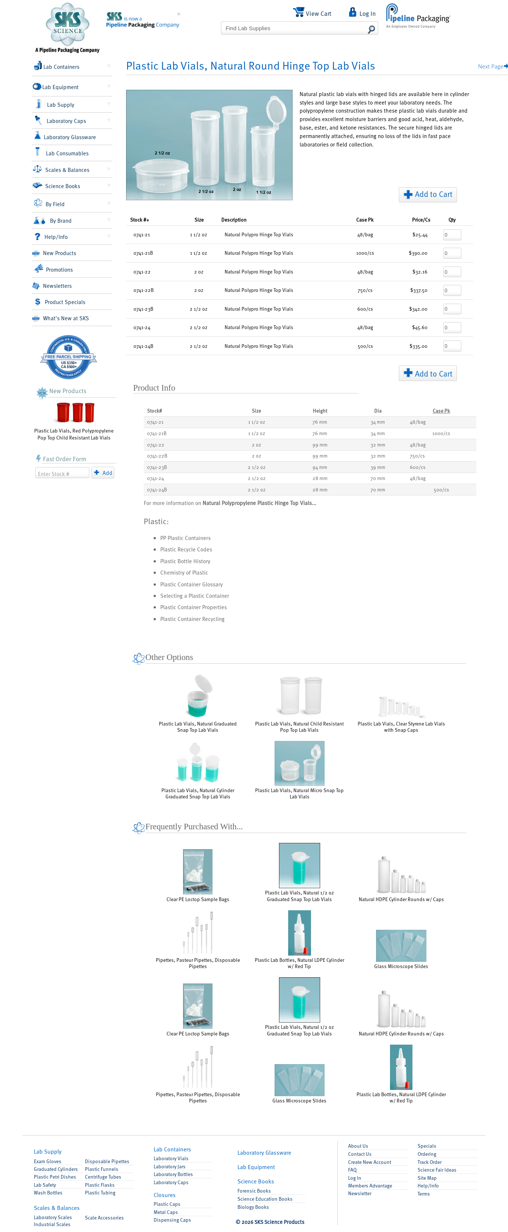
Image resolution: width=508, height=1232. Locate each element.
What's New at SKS (60, 318)
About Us (358, 1145)
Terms (424, 1193)
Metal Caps (166, 1211)
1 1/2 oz (256, 421)
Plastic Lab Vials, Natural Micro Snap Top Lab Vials (299, 770)
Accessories (104, 1217)
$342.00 (418, 308)
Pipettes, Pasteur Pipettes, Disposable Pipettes (198, 939)
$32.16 (419, 271)
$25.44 (419, 234)
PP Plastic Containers (185, 537)
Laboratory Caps (60, 121)
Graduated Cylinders (56, 1168)
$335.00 (418, 345)
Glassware (264, 1152)
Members (370, 1185)
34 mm (378, 421)
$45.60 (419, 327)
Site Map (427, 1177)
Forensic (254, 1190)
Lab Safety (45, 1184)
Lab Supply (54, 104)
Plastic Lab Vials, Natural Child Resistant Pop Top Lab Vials (299, 703)
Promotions (53, 268)
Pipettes (107, 1161)
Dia (378, 410)
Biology (253, 1206)
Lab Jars (170, 1166)
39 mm (378, 466)
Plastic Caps (167, 1203)
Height (320, 410)
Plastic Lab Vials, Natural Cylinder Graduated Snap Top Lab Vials (197, 770)
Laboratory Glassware (64, 136)
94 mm (319, 466)
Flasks (100, 1184)
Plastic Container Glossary (191, 584)
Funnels (101, 1168)
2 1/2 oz (256, 466)
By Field (49, 203)
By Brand (52, 220)
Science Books (56, 186)
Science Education (265, 1198)
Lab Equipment (56, 86)
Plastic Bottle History (185, 561)
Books (255, 1181)
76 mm (319, 421)
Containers (172, 1149)
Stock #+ (139, 219)
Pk (364, 219)
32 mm (378, 444)
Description (234, 219)
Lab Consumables (62, 152)
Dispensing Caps (172, 1219)
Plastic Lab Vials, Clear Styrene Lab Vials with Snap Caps (401, 714)
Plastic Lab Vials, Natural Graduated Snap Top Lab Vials (198, 703)
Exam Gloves (47, 1161)
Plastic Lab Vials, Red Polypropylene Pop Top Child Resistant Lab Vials (74, 420)
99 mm (320, 444)
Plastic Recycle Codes (186, 549)
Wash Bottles (48, 1192)
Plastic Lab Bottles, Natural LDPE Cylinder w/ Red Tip (299, 939)
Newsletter (359, 1193)
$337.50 (418, 289)
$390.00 (418, 252)
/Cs (421, 219)
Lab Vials (171, 1158)
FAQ (352, 1169)
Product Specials (60, 302)
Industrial (52, 1224)
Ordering (427, 1153)
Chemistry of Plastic (184, 572)
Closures (165, 1195)
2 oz (256, 444)
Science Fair (437, 1169)
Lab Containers (56, 66)
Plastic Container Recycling (192, 618)
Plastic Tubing (100, 1192)
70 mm (378, 477)
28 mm (320, 477)
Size (199, 219)
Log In (354, 1177)
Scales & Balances (61, 169)
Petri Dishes (55, 1176)
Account (369, 1161)
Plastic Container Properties (193, 607)
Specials (427, 1145)
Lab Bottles (173, 1174)
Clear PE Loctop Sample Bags (198, 875)
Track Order (429, 1161)
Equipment (256, 1167)
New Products (54, 253)
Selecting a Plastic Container (194, 595)
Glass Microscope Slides (401, 949)
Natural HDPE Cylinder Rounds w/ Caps (401, 878)
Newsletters (51, 286)
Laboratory (53, 1217)
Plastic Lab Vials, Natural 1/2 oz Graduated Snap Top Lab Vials (299, 872)
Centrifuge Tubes (103, 1176)
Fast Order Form (60, 458)
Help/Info (51, 236)
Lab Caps (171, 1182)
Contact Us (360, 1153)
